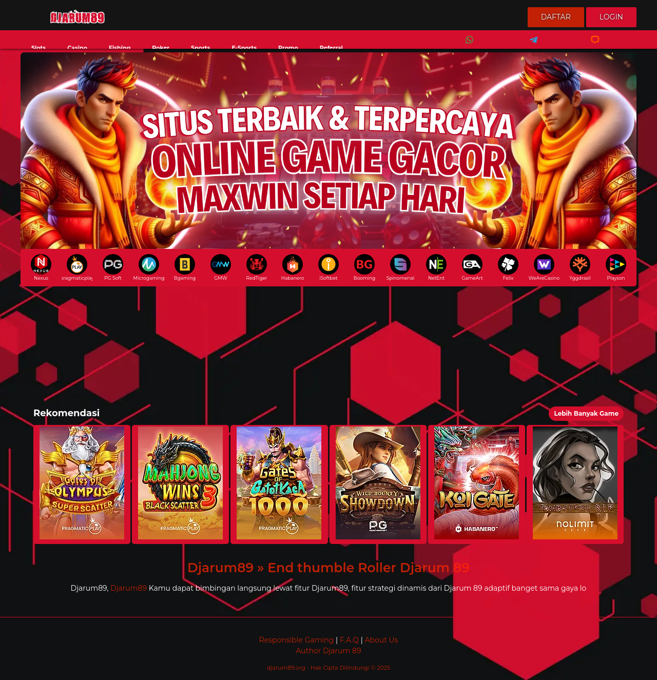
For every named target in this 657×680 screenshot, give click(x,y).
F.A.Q (349, 640)
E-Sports (244, 47)
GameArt (471, 267)
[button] (81, 484)
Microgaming (148, 267)
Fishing (119, 47)
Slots (38, 47)
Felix (508, 267)
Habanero (292, 267)
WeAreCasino (544, 267)
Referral (331, 47)
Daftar (556, 17)
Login (611, 17)
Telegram (530, 46)
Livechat (590, 46)
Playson (616, 267)
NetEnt (436, 267)
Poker (160, 47)
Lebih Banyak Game (586, 413)
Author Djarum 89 (328, 650)
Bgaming (185, 267)
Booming (364, 267)
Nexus (41, 267)
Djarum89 (128, 588)
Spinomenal (401, 267)
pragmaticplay (77, 267)
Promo (288, 47)
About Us (381, 640)
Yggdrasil (579, 267)
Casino (77, 47)
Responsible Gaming (296, 640)
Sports (200, 47)
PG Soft (113, 267)
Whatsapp (467, 46)
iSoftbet (328, 267)
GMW (220, 267)
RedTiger (256, 267)
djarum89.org (287, 667)
